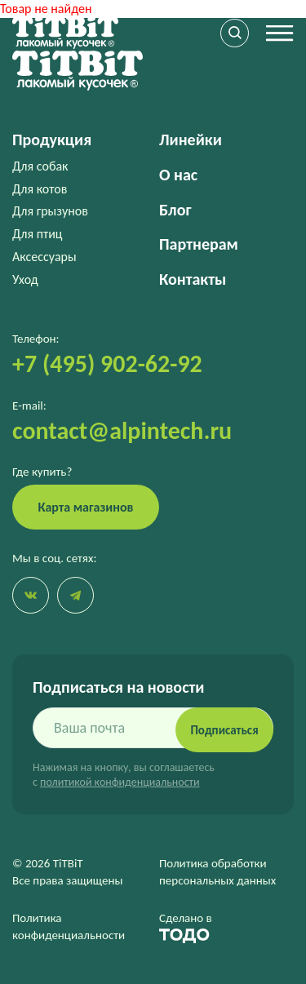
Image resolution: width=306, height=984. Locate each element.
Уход (25, 279)
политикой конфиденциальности (119, 782)
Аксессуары (44, 256)
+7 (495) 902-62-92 (107, 363)
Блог (175, 209)
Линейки (190, 139)
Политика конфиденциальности (68, 926)
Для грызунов (50, 211)
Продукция (51, 139)
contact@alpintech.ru (122, 430)
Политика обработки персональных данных (217, 872)
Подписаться (224, 730)
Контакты (192, 279)
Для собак (40, 166)
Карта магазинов (86, 507)
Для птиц (37, 234)
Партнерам (198, 244)
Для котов (39, 189)
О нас (178, 174)
